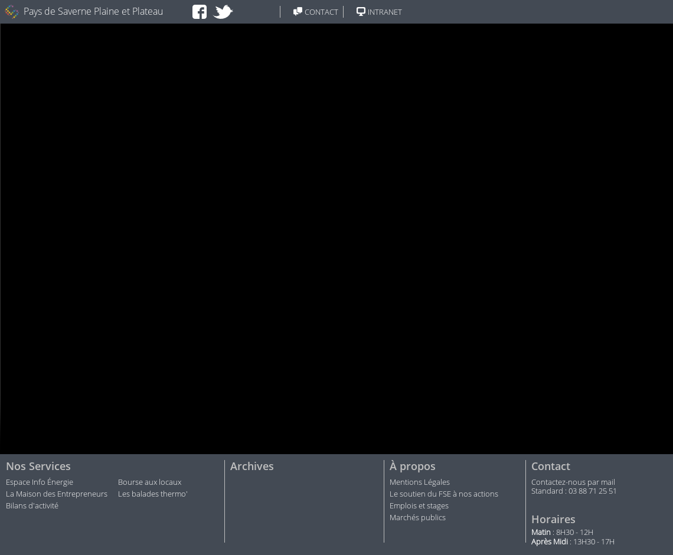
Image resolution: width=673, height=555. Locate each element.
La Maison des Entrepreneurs (56, 494)
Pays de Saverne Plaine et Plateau (93, 11)
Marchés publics (418, 518)
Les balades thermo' (153, 494)
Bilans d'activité (32, 506)
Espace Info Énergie (39, 482)
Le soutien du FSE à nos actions (444, 494)
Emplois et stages (419, 506)
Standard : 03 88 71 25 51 (574, 491)
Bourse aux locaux (149, 482)
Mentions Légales (420, 482)
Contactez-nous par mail (573, 482)
